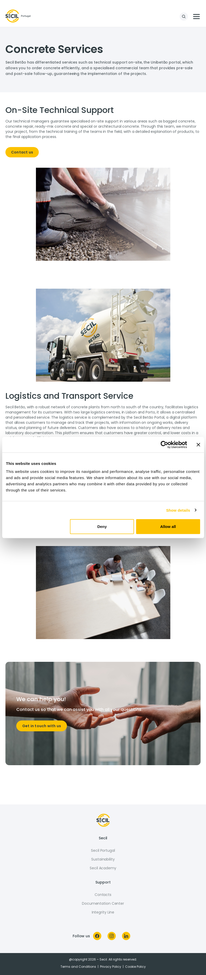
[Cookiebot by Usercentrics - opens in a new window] (164, 444)
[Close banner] (198, 444)
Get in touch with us (41, 725)
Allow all (168, 526)
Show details (178, 510)
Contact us (22, 152)
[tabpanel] (103, 133)
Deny (102, 526)
